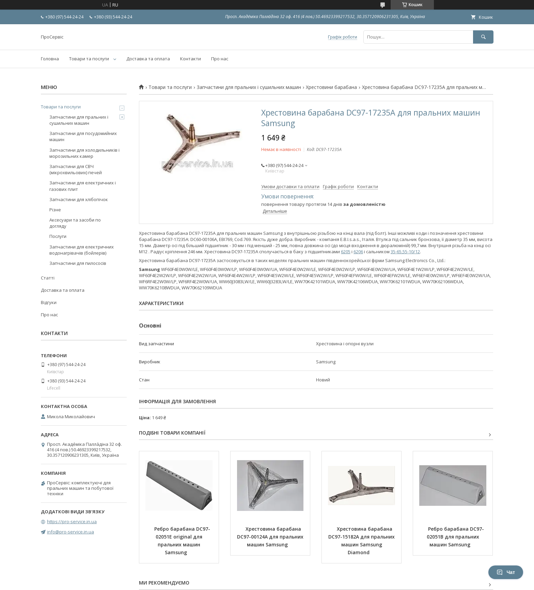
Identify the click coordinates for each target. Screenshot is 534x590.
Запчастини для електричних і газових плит (82, 186)
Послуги (57, 236)
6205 (345, 251)
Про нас (219, 59)
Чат (506, 572)
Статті (47, 278)
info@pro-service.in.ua (70, 531)
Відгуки (49, 302)
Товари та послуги (89, 59)
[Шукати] (483, 37)
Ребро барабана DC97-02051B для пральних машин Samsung (455, 537)
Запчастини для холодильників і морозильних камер (84, 153)
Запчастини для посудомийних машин (83, 136)
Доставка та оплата (148, 59)
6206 (358, 251)
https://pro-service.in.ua (72, 521)
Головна (50, 59)
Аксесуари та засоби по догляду (75, 223)
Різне (55, 210)
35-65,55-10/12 (405, 251)
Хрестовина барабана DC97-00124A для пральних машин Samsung (271, 537)
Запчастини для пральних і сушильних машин (249, 87)
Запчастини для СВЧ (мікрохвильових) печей (75, 169)
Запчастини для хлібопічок (78, 199)
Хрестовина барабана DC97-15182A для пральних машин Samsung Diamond (362, 541)
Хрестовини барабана (331, 87)
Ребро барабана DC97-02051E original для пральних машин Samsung (182, 541)
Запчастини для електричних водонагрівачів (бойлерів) (81, 250)
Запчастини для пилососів (77, 263)
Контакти (190, 59)
